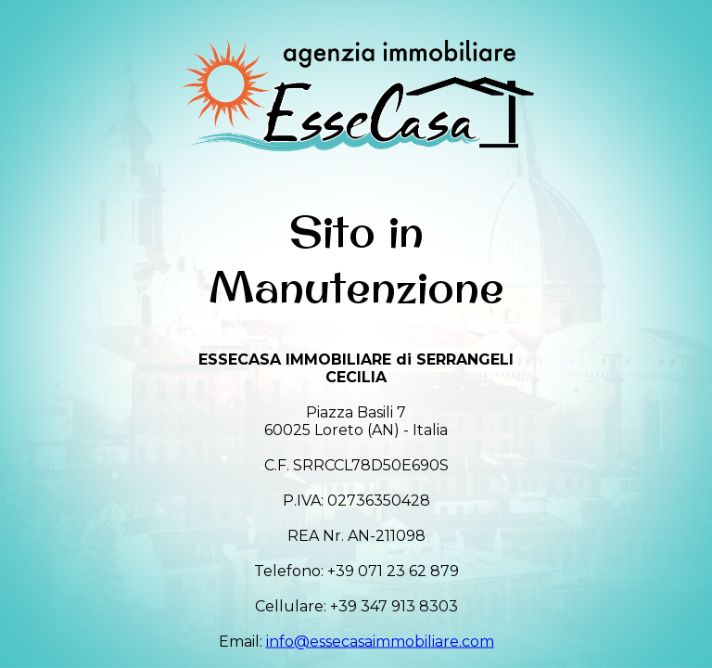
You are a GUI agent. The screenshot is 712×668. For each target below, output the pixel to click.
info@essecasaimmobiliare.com (380, 640)
